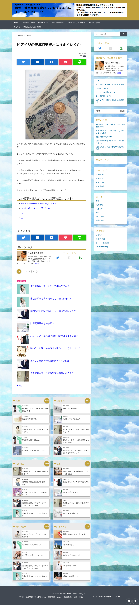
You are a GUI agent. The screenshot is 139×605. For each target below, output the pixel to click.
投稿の (100, 239)
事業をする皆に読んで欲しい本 (74, 534)
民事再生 (99, 209)
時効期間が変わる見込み (31, 440)
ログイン (99, 235)
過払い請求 (100, 216)
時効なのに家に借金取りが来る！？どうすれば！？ (55, 348)
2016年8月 (100, 178)
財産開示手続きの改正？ (42, 323)
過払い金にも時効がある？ (32, 545)
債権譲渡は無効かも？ (71, 408)
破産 (97, 213)
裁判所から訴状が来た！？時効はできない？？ (53, 311)
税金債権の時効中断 (29, 419)
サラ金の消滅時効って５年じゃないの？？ (38, 204)
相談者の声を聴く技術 (71, 576)
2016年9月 (100, 175)
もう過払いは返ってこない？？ (33, 555)
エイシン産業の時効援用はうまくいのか (50, 361)
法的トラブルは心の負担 (72, 555)
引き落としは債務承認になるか (33, 450)
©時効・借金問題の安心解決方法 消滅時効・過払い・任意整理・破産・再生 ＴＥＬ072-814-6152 (60, 597)
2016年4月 (100, 186)
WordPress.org (102, 247)
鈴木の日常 (100, 220)
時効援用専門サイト (96, 22)
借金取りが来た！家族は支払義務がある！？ (52, 373)
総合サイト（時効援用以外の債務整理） (28, 27)
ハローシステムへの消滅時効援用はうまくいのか (54, 336)
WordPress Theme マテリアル (74, 594)
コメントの (102, 243)
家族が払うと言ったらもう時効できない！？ (52, 298)
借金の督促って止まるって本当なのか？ (50, 286)
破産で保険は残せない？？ (72, 513)
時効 (84, 55)
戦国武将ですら (68, 545)
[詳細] (37, 263)
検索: (98, 111)
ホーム (16, 22)
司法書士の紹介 (58, 22)
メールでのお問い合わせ (76, 22)
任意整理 (99, 205)
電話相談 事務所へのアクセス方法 (35, 22)
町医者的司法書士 (69, 566)
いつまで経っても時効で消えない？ (35, 208)
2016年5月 (100, 182)
